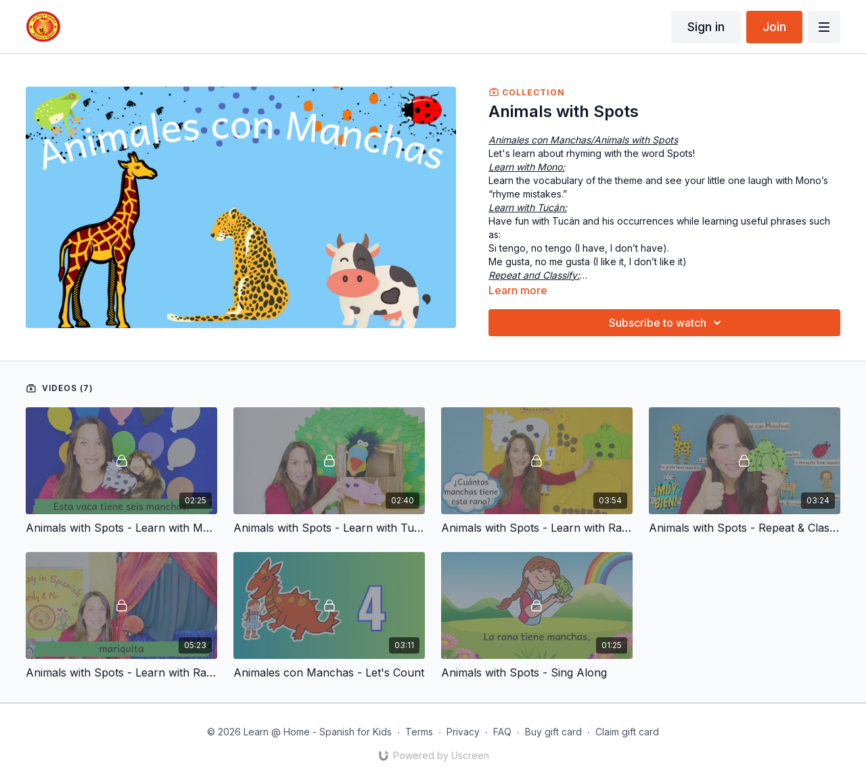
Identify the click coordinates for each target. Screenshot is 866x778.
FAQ (502, 731)
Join (774, 27)
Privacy (463, 731)
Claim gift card (627, 731)
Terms (419, 731)
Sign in (706, 27)
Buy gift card (553, 731)
